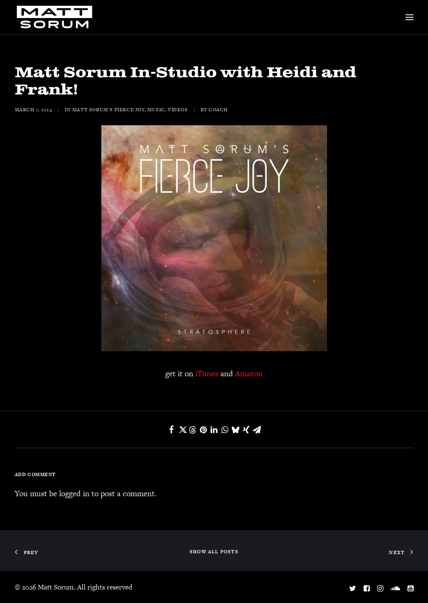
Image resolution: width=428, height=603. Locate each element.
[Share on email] (257, 430)
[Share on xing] (246, 430)
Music (156, 109)
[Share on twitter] (182, 430)
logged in (74, 493)
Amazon (249, 373)
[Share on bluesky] (235, 430)
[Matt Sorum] (56, 17)
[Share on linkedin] (214, 430)
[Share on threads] (193, 430)
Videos (178, 109)
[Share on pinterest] (203, 430)
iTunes (206, 373)
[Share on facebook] (171, 430)
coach (218, 109)
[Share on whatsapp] (225, 430)
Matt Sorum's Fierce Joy (108, 109)
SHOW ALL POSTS (214, 551)
